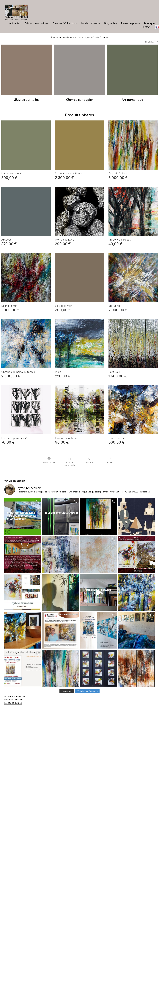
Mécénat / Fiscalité (13, 699)
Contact (145, 27)
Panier (110, 460)
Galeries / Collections (65, 23)
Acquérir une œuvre (14, 696)
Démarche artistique (36, 23)
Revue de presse (130, 23)
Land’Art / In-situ (90, 23)
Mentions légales (13, 702)
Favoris (89, 460)
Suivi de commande (69, 461)
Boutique (149, 23)
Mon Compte (49, 460)
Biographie (110, 23)
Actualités (14, 23)
